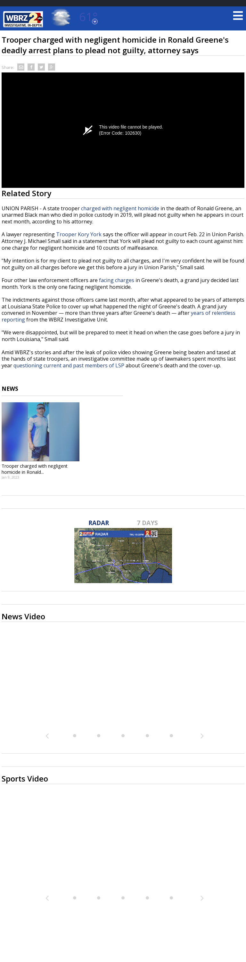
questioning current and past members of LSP (68, 365)
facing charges (116, 280)
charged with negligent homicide (120, 208)
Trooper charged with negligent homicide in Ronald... (35, 469)
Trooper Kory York (79, 234)
